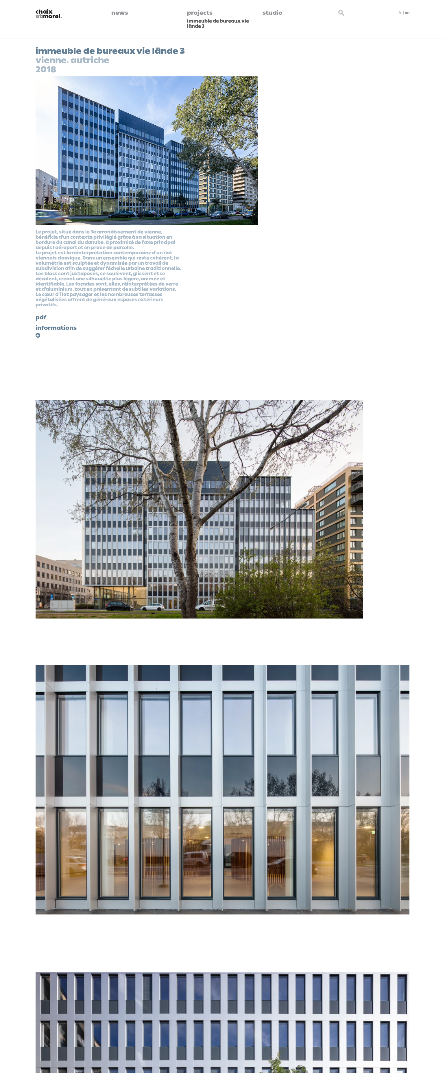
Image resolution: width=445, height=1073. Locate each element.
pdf (41, 317)
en (407, 13)
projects (200, 12)
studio (272, 12)
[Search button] (341, 12)
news (119, 12)
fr (400, 13)
